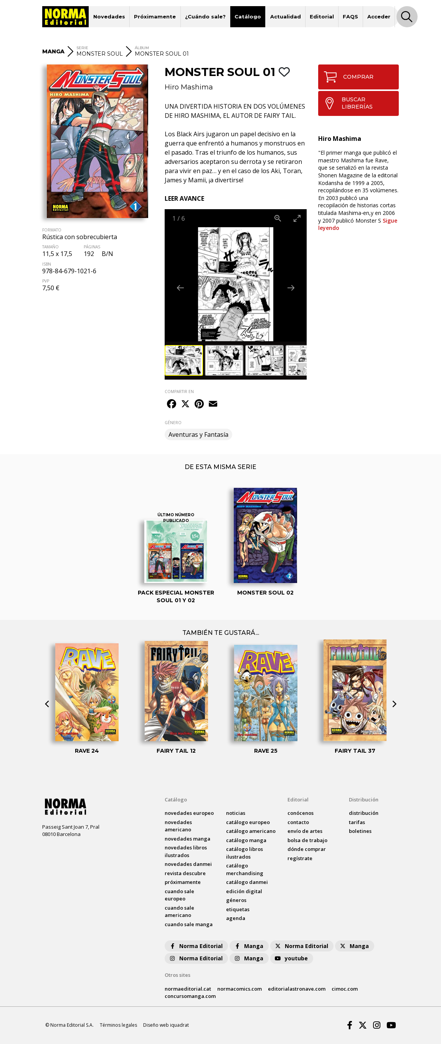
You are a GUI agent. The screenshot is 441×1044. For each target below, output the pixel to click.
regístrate (299, 858)
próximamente (183, 882)
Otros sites (177, 974)
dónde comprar (306, 849)
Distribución (363, 799)
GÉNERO (173, 422)
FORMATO (51, 230)
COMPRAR (346, 77)
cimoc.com (345, 988)
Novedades (109, 16)
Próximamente (155, 16)
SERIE (82, 47)
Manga (248, 946)
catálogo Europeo (248, 822)
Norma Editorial (195, 946)
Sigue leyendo (357, 224)
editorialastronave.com (296, 988)
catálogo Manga (246, 840)
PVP (45, 281)
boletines (360, 831)
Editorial (322, 16)
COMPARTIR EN (179, 391)
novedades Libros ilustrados (186, 851)
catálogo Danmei (247, 882)
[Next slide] (291, 287)
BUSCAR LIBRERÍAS (346, 103)
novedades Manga (187, 838)
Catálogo (248, 16)
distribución (363, 812)
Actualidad (285, 16)
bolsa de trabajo (307, 840)
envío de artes (304, 831)
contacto (298, 822)
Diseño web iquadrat (166, 1025)
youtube (291, 958)
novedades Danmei (188, 864)
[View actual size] (277, 218)
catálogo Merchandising (244, 869)
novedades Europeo (189, 812)
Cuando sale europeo (179, 895)
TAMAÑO (50, 246)
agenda (235, 918)
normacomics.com (239, 988)
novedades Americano (178, 826)
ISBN (46, 264)
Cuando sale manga (189, 924)
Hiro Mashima (189, 87)
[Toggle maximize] (297, 218)
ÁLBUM (142, 47)
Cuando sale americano (179, 911)
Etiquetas (237, 909)
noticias (235, 812)
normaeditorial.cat (188, 988)
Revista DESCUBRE (185, 873)
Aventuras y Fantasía (198, 434)
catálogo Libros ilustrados (244, 853)
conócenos (300, 812)
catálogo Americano (251, 831)
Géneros (236, 900)
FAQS (350, 16)
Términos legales (118, 1025)
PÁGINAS (92, 246)
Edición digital (244, 891)
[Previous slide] (180, 287)
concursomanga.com (190, 996)
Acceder (378, 16)
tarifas (357, 822)
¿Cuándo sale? (205, 16)
